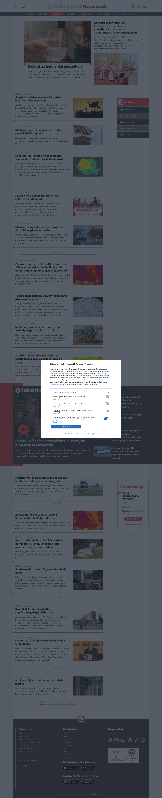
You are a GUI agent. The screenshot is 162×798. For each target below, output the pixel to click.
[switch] (106, 396)
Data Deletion (69, 434)
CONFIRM (66, 426)
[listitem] (81, 392)
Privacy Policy (92, 434)
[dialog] (81, 399)
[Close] (117, 364)
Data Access (81, 434)
